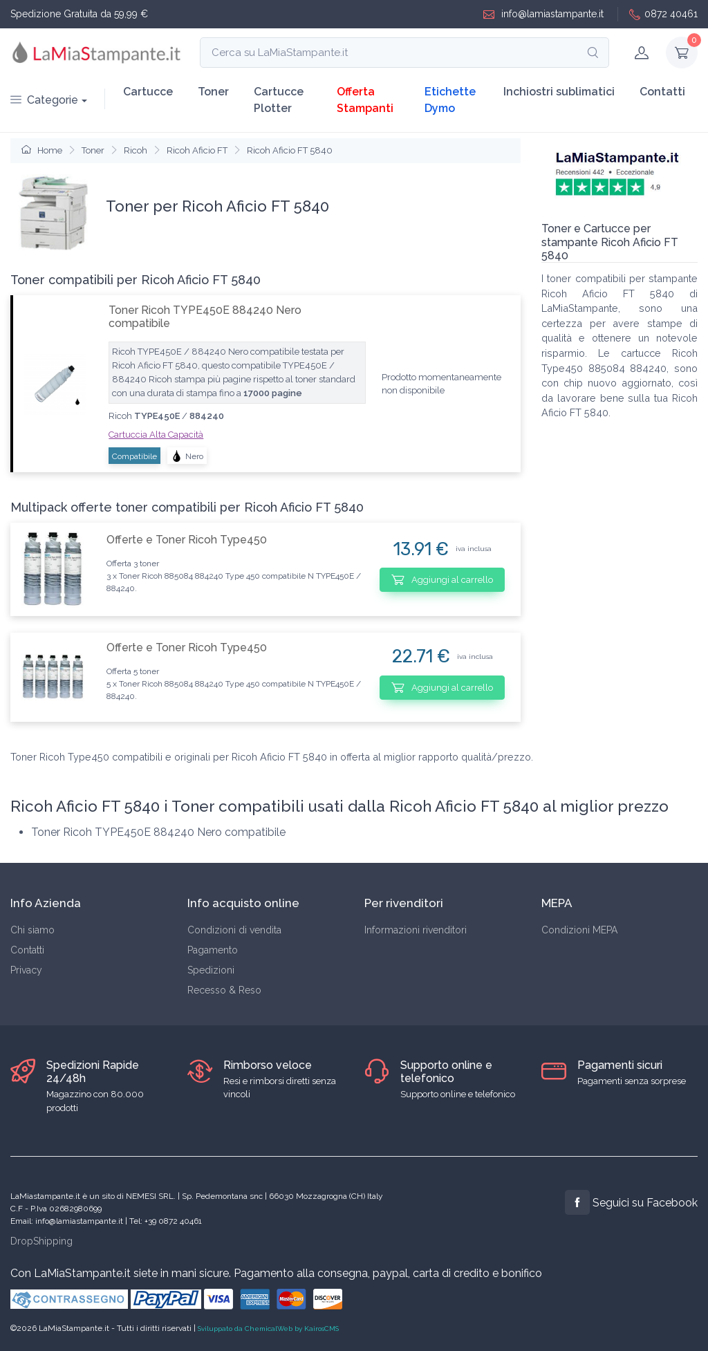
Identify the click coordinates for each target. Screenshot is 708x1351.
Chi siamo (32, 929)
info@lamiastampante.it (543, 14)
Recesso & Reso (224, 990)
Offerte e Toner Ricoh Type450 (186, 539)
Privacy (26, 970)
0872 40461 (663, 14)
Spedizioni (210, 970)
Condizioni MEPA (579, 929)
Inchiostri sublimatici (559, 91)
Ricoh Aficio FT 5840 (290, 150)
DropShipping (41, 1241)
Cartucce (148, 91)
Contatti (662, 91)
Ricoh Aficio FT (197, 150)
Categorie (44, 99)
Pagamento (212, 950)
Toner (213, 91)
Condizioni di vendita (234, 929)
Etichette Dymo (450, 100)
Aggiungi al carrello (442, 579)
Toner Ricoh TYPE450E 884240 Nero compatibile (205, 317)
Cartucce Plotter (279, 100)
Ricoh (135, 150)
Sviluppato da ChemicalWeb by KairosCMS (268, 1328)
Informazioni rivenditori (415, 929)
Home (41, 150)
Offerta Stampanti (365, 100)
